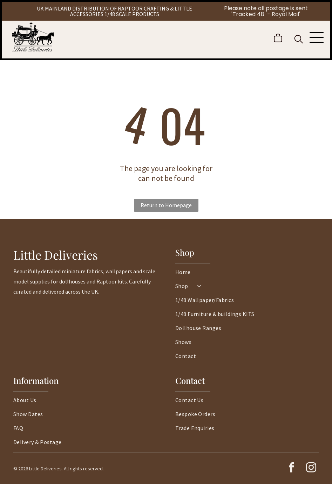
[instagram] (311, 468)
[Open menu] (317, 38)
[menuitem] (247, 275)
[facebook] (291, 468)
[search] (298, 40)
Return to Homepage (166, 205)
